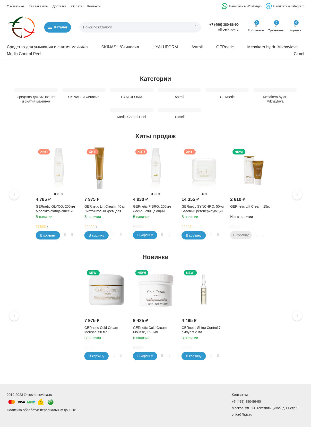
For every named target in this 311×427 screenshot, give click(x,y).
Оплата (76, 6)
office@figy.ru (242, 414)
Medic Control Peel (24, 53)
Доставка (59, 6)
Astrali (197, 47)
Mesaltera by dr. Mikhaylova (272, 47)
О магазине (15, 6)
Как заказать (38, 6)
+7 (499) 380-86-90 (224, 24)
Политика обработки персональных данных (41, 410)
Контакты (94, 6)
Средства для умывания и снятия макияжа (47, 47)
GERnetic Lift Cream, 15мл (250, 206)
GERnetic (225, 47)
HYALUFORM (165, 47)
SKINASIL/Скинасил (120, 47)
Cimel (299, 53)
